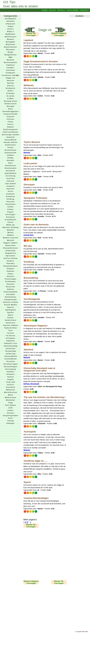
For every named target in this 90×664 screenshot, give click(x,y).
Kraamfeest (10, 220)
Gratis (11, 147)
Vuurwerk (10, 387)
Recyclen (10, 287)
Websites (10, 390)
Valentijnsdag (10, 346)
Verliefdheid (10, 359)
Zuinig (10, 421)
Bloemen (10, 49)
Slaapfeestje (10, 299)
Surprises (10, 323)
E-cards (10, 96)
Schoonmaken (10, 292)
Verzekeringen (11, 364)
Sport (10, 315)
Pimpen (10, 269)
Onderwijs (11, 251)
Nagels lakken (10, 243)
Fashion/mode (11, 114)
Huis (10, 163)
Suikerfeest (10, 320)
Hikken (10, 155)
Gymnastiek (10, 153)
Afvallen (10, 21)
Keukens (10, 194)
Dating (10, 83)
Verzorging (10, 369)
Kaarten (10, 189)
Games (10, 127)
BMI (10, 57)
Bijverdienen (10, 47)
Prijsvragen (10, 279)
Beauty (10, 39)
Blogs (10, 52)
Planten (10, 271)
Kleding (10, 199)
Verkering (10, 354)
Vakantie (10, 341)
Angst (10, 26)
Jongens (10, 186)
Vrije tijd (10, 382)
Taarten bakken (10, 325)
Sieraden (10, 294)
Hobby (10, 158)
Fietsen (10, 119)
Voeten (10, 377)
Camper (10, 68)
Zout (10, 418)
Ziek (10, 408)
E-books (10, 93)
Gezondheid (10, 140)
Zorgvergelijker (10, 415)
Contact (84, 10)
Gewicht (11, 137)
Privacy (61, 10)
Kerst (10, 191)
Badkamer (10, 34)
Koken (11, 209)
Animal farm (28, 235)
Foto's (10, 124)
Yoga (10, 403)
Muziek (10, 240)
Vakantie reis (10, 343)
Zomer (11, 410)
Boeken (10, 60)
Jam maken (10, 184)
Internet (10, 181)
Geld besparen (10, 129)
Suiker (10, 318)
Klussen (11, 202)
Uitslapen (10, 338)
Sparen (10, 307)
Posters (10, 276)
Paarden (10, 263)
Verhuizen (10, 348)
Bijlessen (10, 44)
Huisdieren (10, 165)
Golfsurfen (10, 145)
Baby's (10, 31)
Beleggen (10, 42)
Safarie (10, 289)
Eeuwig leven (10, 101)
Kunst (10, 222)
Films (10, 122)
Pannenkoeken (10, 266)
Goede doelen (10, 142)
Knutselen (11, 204)
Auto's (10, 29)
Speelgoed (10, 310)
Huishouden (11, 168)
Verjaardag (10, 351)
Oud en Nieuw (10, 258)
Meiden (10, 230)
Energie (10, 106)
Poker (10, 274)
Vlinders (10, 374)
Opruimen (10, 256)
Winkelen (10, 400)
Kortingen (10, 214)
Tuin (10, 330)
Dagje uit (10, 78)
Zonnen (10, 413)
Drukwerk (10, 88)
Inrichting (10, 176)
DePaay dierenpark (31, 384)
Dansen (10, 80)
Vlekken (11, 372)
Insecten (10, 178)
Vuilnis (10, 385)
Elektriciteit (10, 104)
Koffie (11, 207)
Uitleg (52, 10)
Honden (10, 160)
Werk (10, 395)
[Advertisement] (45, 19)
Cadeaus (10, 65)
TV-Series (10, 336)
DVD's (11, 91)
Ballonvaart (10, 37)
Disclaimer (72, 10)
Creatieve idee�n (10, 75)
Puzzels (10, 284)
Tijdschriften (10, 328)
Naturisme (11, 245)
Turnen (10, 333)
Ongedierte (10, 253)
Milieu (11, 232)
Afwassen (10, 24)
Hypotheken (10, 173)
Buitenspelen (10, 62)
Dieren (10, 86)
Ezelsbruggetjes (10, 111)
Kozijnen (10, 217)
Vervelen (10, 361)
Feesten (11, 117)
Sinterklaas (10, 297)
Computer (10, 73)
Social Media (10, 305)
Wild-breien (10, 397)
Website (26, 152)
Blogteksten (11, 55)
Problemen (10, 281)
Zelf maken (10, 405)
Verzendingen (10, 366)
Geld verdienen (10, 132)
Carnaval (10, 70)
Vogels (10, 379)
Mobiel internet (10, 238)
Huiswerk (10, 171)
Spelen (10, 312)
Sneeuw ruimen (10, 302)
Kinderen (10, 196)
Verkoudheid (10, 356)
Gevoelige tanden (10, 135)
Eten (10, 109)
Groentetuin (10, 150)
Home (44, 10)
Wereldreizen (10, 392)
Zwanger (10, 423)
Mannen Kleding (11, 227)
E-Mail (10, 98)
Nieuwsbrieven (10, 248)
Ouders (10, 261)
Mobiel (10, 235)
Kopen (10, 212)
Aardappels (10, 19)
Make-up (10, 225)
